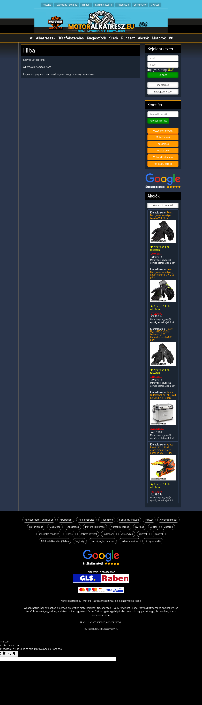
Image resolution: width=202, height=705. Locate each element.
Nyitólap (47, 4)
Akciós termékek (168, 519)
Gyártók (155, 4)
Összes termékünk (163, 130)
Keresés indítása (158, 120)
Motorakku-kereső (95, 527)
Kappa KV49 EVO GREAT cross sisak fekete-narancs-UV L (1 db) (162, 448)
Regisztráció (162, 85)
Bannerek (158, 534)
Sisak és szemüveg (129, 519)
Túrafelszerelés (71, 38)
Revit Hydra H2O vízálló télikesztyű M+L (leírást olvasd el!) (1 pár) (161, 334)
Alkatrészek (45, 38)
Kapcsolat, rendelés (66, 4)
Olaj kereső (163, 150)
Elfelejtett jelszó (163, 91)
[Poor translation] (12, 654)
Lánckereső (163, 144)
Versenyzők (140, 4)
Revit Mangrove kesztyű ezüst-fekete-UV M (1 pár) (162, 273)
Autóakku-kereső (120, 527)
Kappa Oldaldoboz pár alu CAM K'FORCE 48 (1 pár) (163, 395)
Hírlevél (86, 4)
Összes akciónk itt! (163, 205)
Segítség (80, 541)
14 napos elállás (153, 541)
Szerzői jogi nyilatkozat (103, 541)
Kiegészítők (96, 38)
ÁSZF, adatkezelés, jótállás (55, 541)
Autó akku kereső (163, 163)
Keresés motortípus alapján (39, 519)
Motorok (159, 38)
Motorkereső (163, 137)
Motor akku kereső (163, 157)
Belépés (163, 75)
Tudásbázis (123, 4)
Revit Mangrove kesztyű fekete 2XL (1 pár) (161, 215)
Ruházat (128, 38)
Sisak (113, 38)
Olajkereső (55, 527)
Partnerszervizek (129, 541)
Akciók (143, 38)
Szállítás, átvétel (103, 4)
